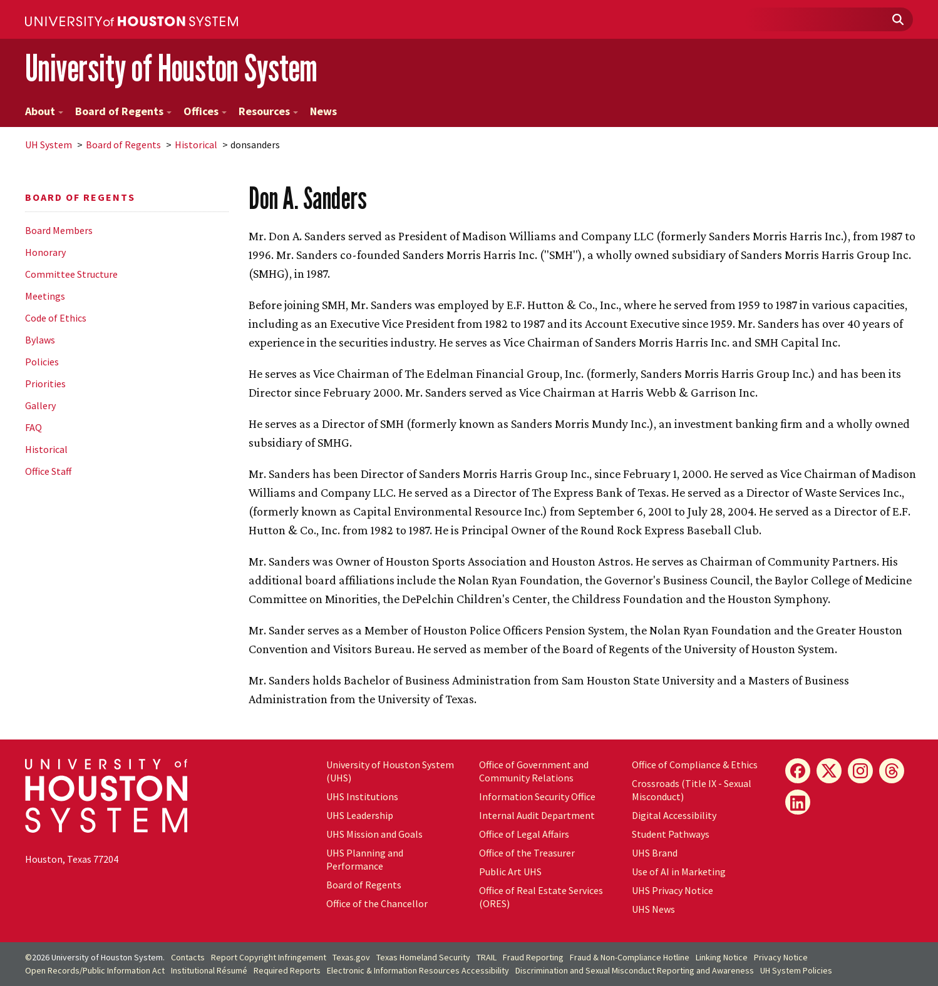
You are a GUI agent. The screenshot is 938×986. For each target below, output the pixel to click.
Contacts (188, 957)
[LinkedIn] (797, 802)
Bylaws (40, 339)
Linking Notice (722, 957)
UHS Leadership (359, 815)
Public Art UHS (510, 871)
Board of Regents (123, 111)
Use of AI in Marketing (679, 871)
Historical (196, 144)
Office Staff (48, 471)
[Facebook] (797, 770)
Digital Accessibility (674, 815)
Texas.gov (351, 957)
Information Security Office (537, 796)
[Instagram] (860, 770)
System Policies (796, 970)
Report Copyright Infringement (268, 957)
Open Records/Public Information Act (95, 970)
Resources (268, 111)
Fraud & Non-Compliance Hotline (629, 957)
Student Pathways (670, 834)
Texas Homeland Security (423, 957)
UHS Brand (655, 852)
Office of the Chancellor (377, 903)
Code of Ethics (55, 318)
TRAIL (487, 957)
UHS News (653, 909)
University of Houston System (171, 68)
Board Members (59, 230)
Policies (42, 361)
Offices (205, 111)
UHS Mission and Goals (374, 834)
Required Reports (287, 970)
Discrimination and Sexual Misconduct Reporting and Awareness (634, 970)
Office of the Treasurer (527, 852)
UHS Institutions (362, 796)
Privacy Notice (781, 957)
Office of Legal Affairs (524, 834)
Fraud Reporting (533, 957)
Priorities (45, 383)
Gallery (40, 405)
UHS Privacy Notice (672, 890)
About (44, 111)
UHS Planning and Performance (364, 859)
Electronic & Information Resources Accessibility (418, 970)
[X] (829, 770)
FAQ (33, 427)
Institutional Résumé (209, 970)
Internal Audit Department (537, 815)
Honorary (45, 252)
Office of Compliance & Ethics (695, 764)
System (48, 144)
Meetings (45, 296)
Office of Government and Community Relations (534, 771)
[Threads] (891, 770)
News (323, 111)
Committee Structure (71, 274)
